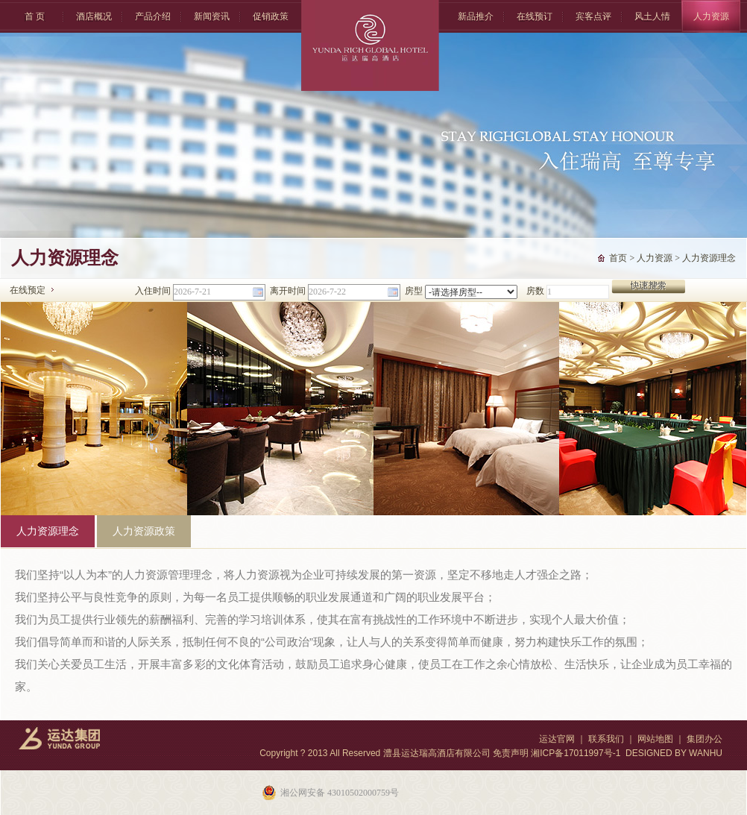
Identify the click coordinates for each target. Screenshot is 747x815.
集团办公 (704, 739)
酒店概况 (94, 16)
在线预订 (534, 16)
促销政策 (271, 16)
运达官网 (557, 739)
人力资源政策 (144, 531)
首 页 (35, 16)
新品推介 (476, 16)
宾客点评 (593, 16)
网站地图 (655, 739)
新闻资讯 (212, 16)
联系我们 (606, 739)
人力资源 (711, 16)
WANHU (705, 753)
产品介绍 (153, 16)
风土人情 (652, 16)
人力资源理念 (709, 258)
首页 (618, 258)
